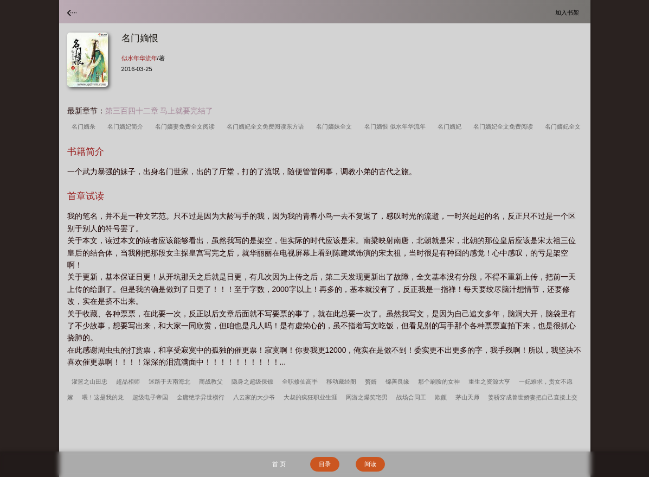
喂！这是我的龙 (103, 397)
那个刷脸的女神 (439, 381)
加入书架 (568, 12)
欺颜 (441, 397)
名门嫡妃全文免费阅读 (504, 126)
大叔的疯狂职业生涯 (310, 397)
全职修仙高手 (300, 381)
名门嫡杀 (85, 126)
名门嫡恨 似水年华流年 (396, 126)
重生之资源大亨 (489, 381)
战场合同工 (411, 397)
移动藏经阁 (341, 381)
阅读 (370, 464)
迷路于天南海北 (169, 381)
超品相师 (128, 381)
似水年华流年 (139, 58)
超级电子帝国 (150, 397)
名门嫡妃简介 (126, 126)
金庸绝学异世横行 (200, 397)
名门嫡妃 (451, 126)
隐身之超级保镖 (252, 381)
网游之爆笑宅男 (367, 397)
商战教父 (211, 381)
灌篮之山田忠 (89, 381)
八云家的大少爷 (254, 397)
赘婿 (371, 381)
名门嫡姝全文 (335, 126)
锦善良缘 (397, 381)
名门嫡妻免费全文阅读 (186, 126)
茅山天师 (467, 397)
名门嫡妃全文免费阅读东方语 (267, 126)
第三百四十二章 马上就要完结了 (159, 110)
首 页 (279, 464)
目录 (325, 464)
